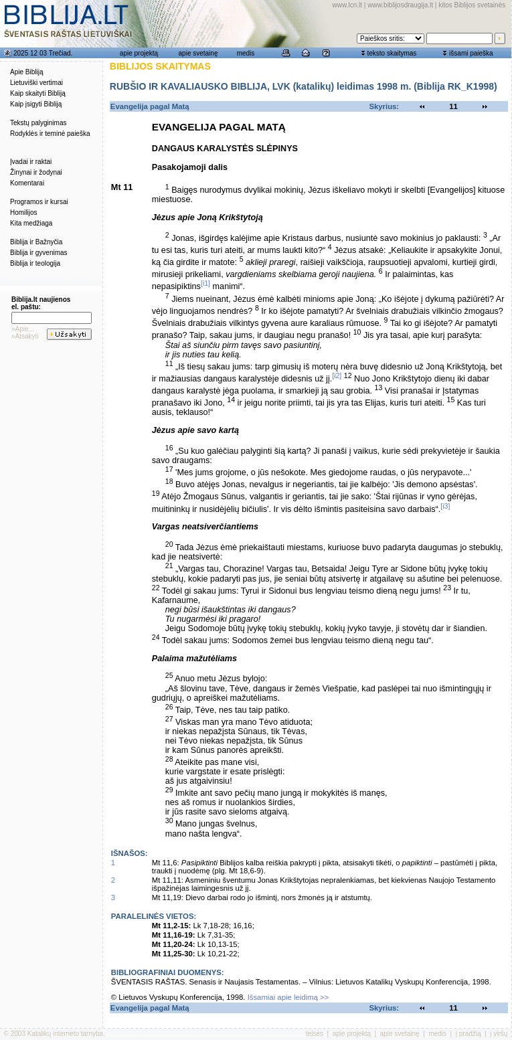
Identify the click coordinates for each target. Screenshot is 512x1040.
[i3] (445, 506)
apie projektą (139, 53)
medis (246, 53)
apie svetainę (198, 53)
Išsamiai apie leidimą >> (288, 997)
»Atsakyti (25, 336)
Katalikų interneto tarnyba (65, 1033)
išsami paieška (471, 53)
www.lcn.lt (347, 5)
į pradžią (468, 1033)
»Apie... (22, 329)
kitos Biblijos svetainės (471, 5)
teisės (314, 1033)
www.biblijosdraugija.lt (400, 5)
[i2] (336, 375)
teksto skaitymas (391, 53)
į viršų (498, 1033)
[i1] (205, 283)
